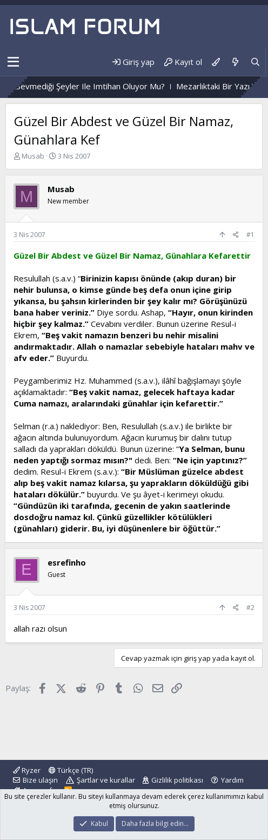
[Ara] (255, 62)
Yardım (232, 780)
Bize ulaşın (40, 780)
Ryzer (27, 770)
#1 (250, 234)
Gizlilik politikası (177, 780)
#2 (250, 607)
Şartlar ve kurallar (106, 780)
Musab (33, 156)
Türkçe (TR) (71, 770)
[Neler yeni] (235, 62)
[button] (13, 62)
